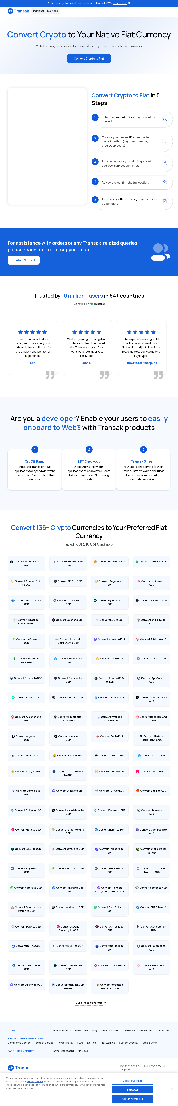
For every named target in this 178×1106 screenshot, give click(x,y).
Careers (116, 1030)
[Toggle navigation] (168, 10)
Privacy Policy (65, 1042)
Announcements (61, 1030)
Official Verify (149, 1042)
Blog (94, 1030)
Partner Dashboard (63, 1051)
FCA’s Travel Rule (87, 1042)
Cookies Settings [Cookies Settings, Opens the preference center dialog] (132, 1080)
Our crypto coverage (89, 1002)
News (104, 1030)
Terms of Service (44, 1042)
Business (52, 11)
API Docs (83, 1051)
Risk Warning (108, 1042)
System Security (128, 1042)
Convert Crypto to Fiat (89, 58)
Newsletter (145, 1030)
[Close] (172, 1089)
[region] (89, 1089)
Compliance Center (19, 1042)
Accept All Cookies (132, 1098)
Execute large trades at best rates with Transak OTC (89, 3)
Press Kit (130, 1030)
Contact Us (162, 1030)
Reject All (132, 1089)
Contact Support (23, 260)
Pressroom (81, 1030)
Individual (38, 11)
